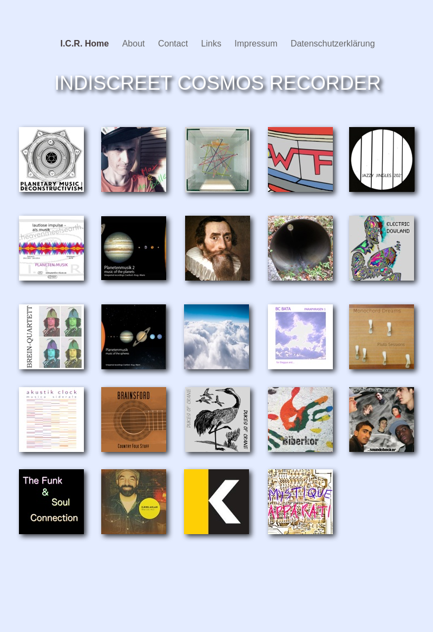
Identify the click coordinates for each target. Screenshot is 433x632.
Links (212, 43)
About (134, 43)
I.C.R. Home (85, 43)
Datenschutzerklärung (333, 43)
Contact (174, 43)
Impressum (257, 43)
